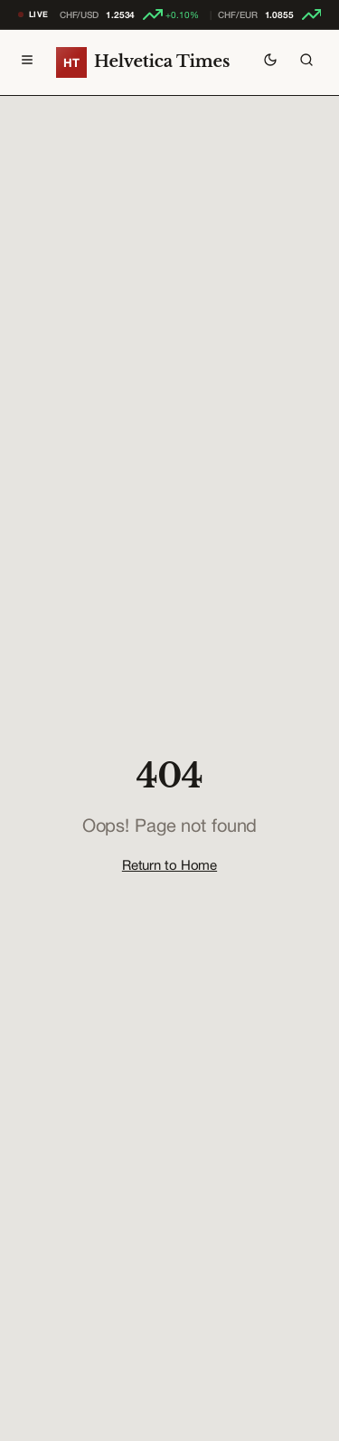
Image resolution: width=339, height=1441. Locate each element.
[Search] (306, 62)
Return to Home (169, 865)
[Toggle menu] (27, 62)
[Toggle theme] (270, 62)
